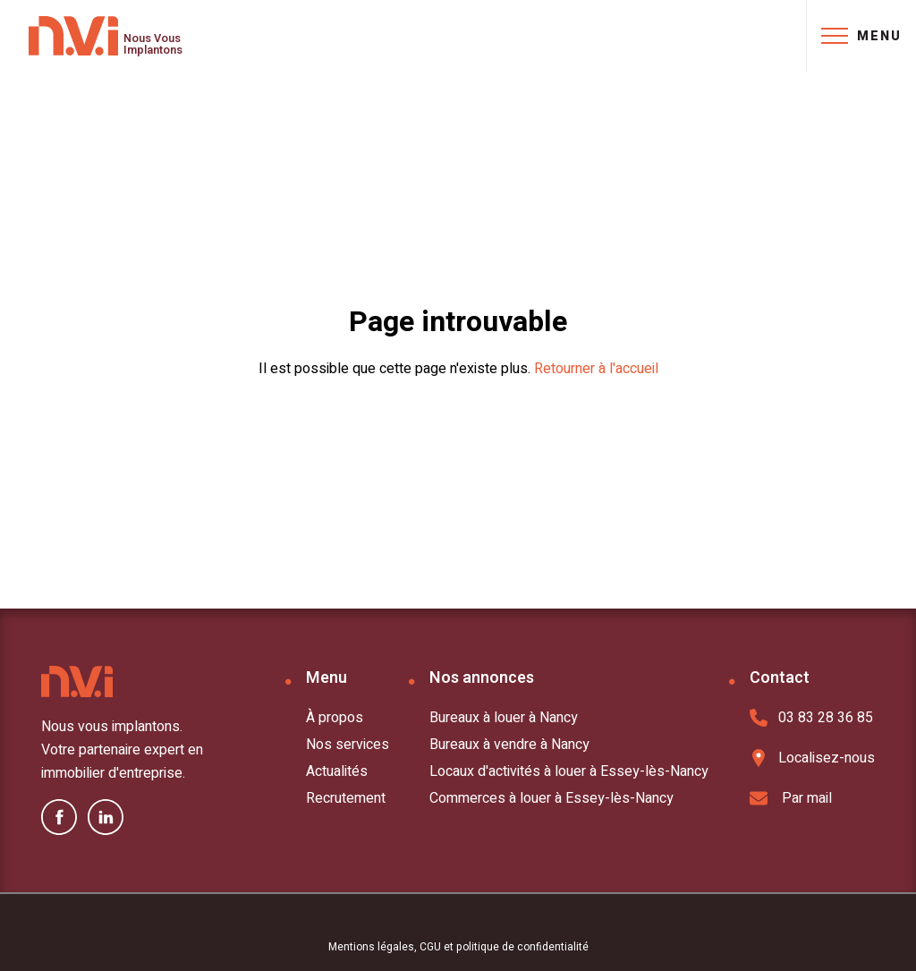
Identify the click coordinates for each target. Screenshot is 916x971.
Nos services (347, 744)
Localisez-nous (812, 758)
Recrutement (346, 798)
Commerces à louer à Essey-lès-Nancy (551, 798)
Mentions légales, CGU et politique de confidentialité (458, 947)
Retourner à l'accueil (596, 368)
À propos (334, 717)
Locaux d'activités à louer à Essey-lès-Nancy (568, 771)
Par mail (791, 798)
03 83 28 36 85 (811, 717)
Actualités (337, 771)
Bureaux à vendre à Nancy (509, 744)
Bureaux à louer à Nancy (503, 717)
